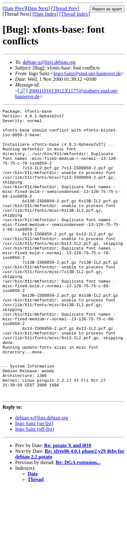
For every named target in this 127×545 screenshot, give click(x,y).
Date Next (38, 8)
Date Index (45, 14)
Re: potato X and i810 (67, 503)
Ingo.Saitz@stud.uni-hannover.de (87, 73)
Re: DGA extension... (78, 520)
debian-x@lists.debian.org (49, 62)
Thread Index (74, 14)
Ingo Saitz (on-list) (34, 481)
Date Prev (14, 8)
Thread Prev (65, 8)
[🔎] (23, 90)
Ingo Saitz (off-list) (34, 486)
